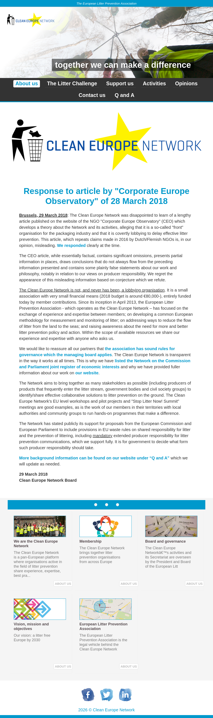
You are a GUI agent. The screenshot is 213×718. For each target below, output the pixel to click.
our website (86, 373)
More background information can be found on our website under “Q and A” (94, 458)
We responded (71, 245)
